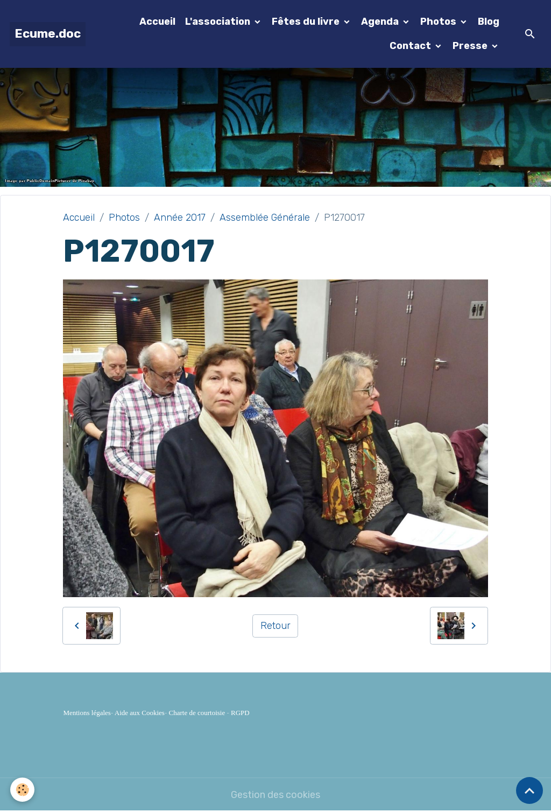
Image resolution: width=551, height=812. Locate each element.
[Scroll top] (529, 790)
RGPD (240, 713)
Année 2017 (180, 217)
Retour (275, 626)
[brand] (48, 34)
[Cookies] (23, 790)
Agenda (381, 21)
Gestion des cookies (275, 795)
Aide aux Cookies (140, 713)
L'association (218, 21)
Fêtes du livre (307, 21)
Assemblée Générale (265, 217)
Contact (411, 46)
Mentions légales (86, 713)
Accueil (157, 21)
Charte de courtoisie (197, 713)
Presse (471, 46)
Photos (439, 21)
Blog (488, 21)
